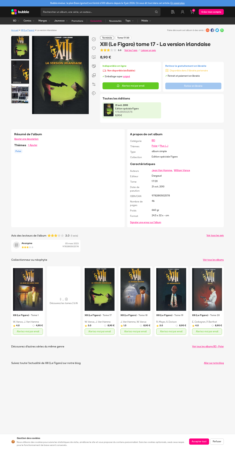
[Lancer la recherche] (156, 12)
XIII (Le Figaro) (27, 30)
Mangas (44, 20)
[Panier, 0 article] (192, 12)
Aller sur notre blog (214, 363)
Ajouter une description (26, 138)
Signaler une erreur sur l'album (145, 222)
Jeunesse (61, 20)
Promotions (77, 21)
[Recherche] (96, 11)
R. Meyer (160, 321)
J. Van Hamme (31, 321)
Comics (29, 20)
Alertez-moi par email (130, 86)
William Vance (182, 170)
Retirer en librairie (193, 85)
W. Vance (18, 321)
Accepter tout (199, 441)
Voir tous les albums (213, 259)
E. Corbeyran (198, 321)
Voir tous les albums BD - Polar (208, 346)
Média (146, 20)
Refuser (217, 441)
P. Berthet (212, 321)
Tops (129, 20)
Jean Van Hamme (162, 170)
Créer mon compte (211, 12)
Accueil (14, 30)
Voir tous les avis (215, 235)
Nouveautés (115, 21)
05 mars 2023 (72, 243)
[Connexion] (183, 12)
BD (16, 20)
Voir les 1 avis (130, 50)
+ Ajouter (32, 145)
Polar (155, 145)
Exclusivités (96, 21)
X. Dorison (171, 321)
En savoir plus (178, 3)
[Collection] (173, 12)
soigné (126, 76)
